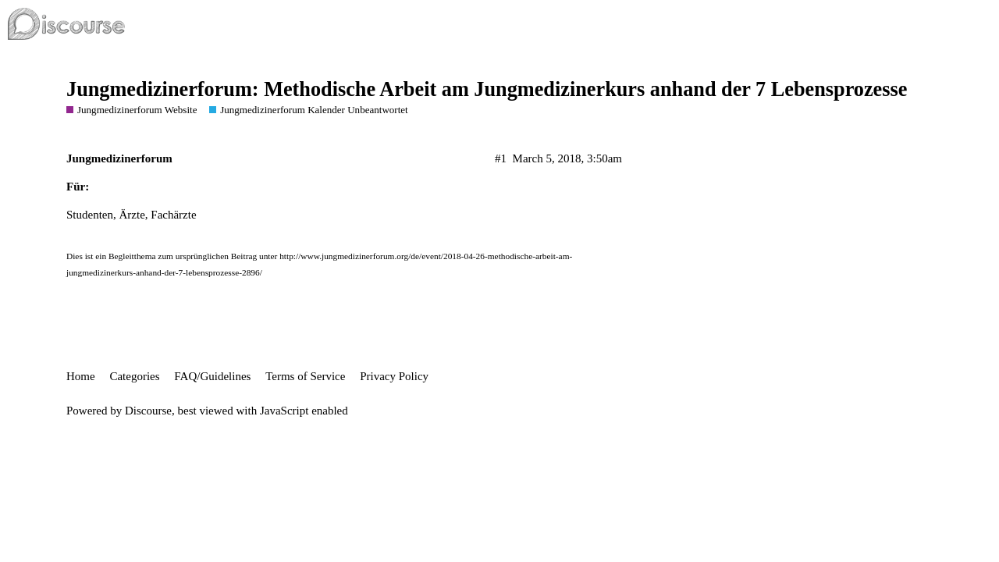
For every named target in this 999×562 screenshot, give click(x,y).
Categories (134, 376)
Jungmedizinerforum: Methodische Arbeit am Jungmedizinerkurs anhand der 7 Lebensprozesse (486, 89)
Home (80, 376)
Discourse (148, 410)
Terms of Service (305, 376)
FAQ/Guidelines (212, 376)
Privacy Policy (394, 376)
